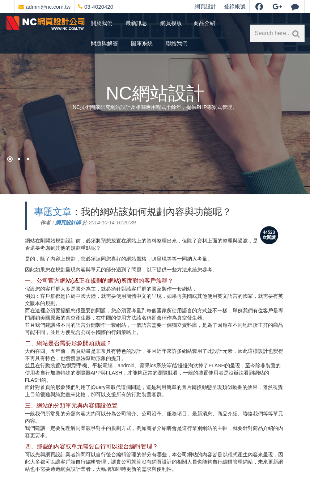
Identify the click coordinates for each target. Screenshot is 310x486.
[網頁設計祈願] (10, 159)
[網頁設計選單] (119, 5)
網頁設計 (205, 6)
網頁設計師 (68, 222)
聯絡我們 (176, 43)
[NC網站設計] (28, 159)
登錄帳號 (235, 6)
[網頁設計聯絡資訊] (125, 5)
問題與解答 (104, 43)
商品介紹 (204, 23)
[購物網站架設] (19, 159)
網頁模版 (171, 23)
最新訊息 (136, 23)
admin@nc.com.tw (44, 7)
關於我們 (101, 23)
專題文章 (53, 211)
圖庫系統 (142, 43)
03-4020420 (95, 7)
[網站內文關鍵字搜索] (294, 33)
